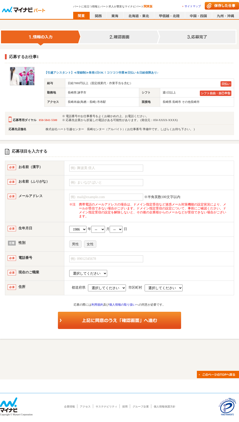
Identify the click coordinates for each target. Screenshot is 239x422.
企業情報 (69, 406)
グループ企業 (141, 406)
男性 (75, 244)
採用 (125, 406)
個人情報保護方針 (164, 406)
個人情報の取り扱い (122, 304)
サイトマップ (193, 6)
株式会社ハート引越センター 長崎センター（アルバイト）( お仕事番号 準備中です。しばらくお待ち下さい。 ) (120, 129)
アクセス (85, 406)
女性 (90, 244)
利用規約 (97, 304)
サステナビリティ (106, 406)
